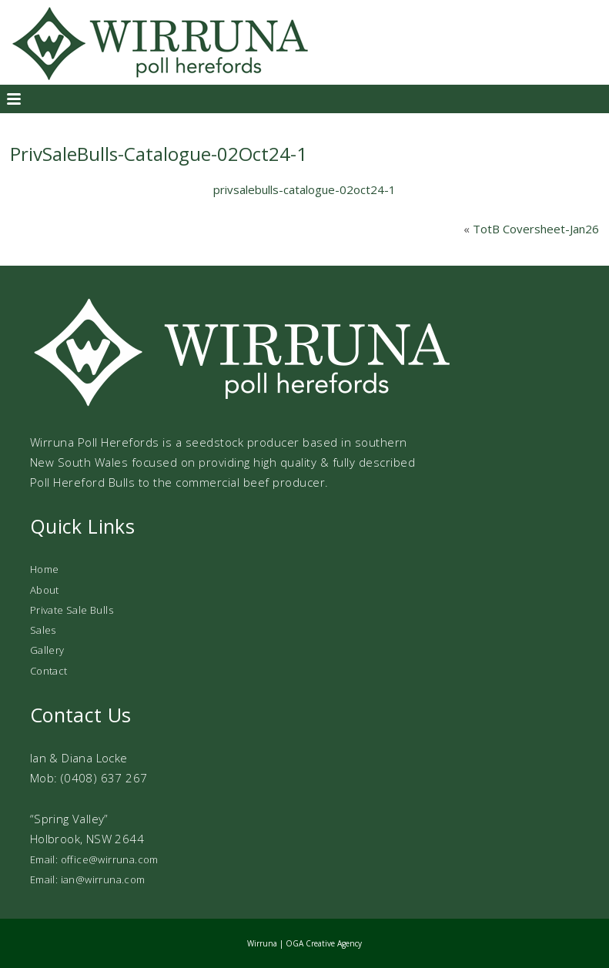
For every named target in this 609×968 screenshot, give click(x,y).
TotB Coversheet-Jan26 (536, 228)
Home (44, 569)
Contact (49, 671)
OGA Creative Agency (324, 943)
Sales (43, 630)
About (44, 590)
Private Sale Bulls (71, 610)
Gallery (47, 650)
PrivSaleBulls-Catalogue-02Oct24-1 (158, 153)
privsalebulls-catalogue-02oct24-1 (304, 189)
